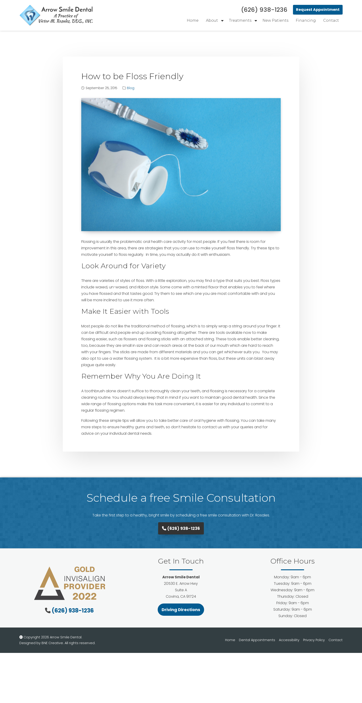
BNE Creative (52, 643)
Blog (130, 88)
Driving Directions (181, 609)
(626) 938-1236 (181, 528)
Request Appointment (318, 9)
